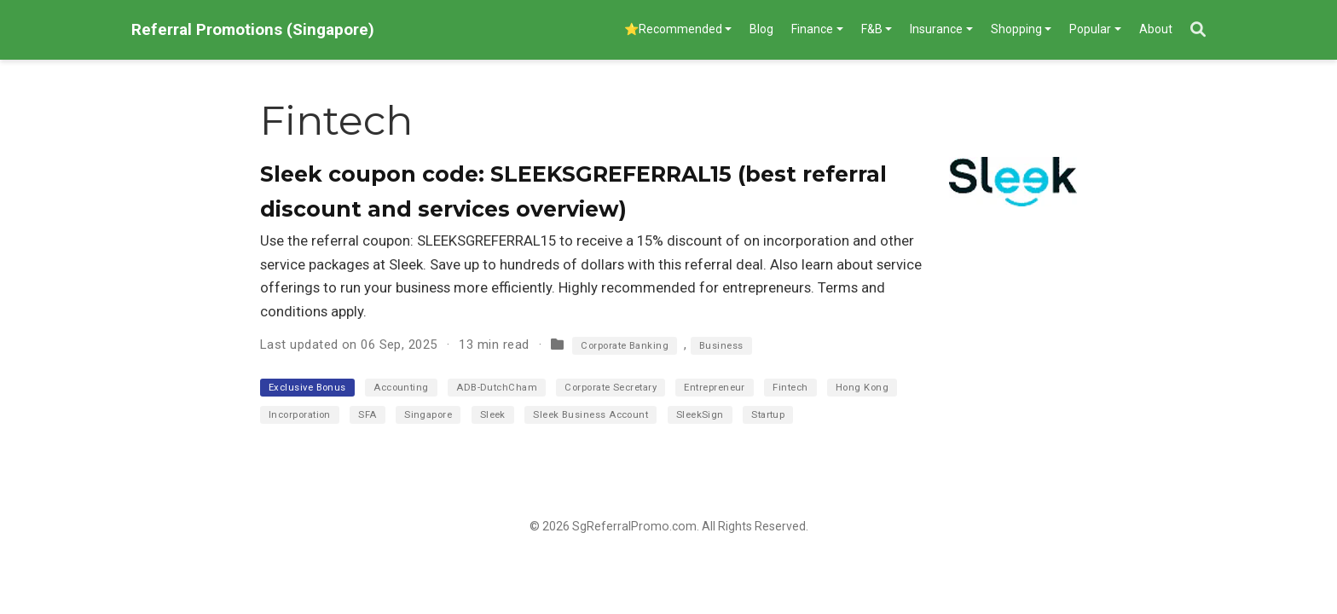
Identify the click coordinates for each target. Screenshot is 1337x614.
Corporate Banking (624, 345)
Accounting (401, 387)
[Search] (1198, 30)
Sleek (493, 414)
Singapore (428, 414)
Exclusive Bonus (307, 387)
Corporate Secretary (610, 387)
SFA (367, 414)
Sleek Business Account (590, 414)
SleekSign (700, 414)
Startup (767, 414)
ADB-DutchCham (496, 387)
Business (721, 345)
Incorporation (300, 414)
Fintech (790, 387)
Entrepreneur (714, 387)
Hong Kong (862, 387)
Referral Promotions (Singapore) (252, 29)
